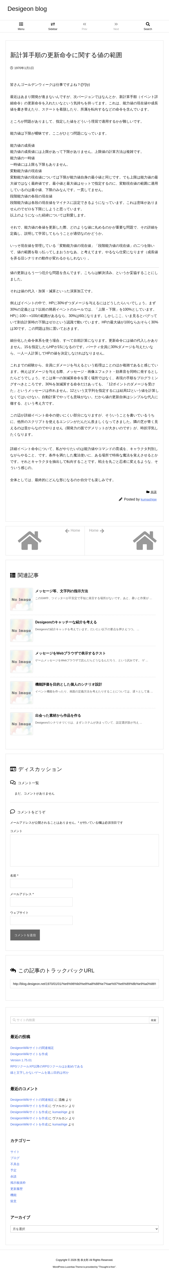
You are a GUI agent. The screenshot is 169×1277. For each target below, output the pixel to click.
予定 (13, 1170)
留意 (13, 1201)
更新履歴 (16, 1189)
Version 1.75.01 (21, 1060)
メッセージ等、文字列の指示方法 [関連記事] (61, 591)
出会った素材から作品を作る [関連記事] (58, 715)
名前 (14, 875)
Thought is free (107, 1267)
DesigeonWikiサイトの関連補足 (32, 1048)
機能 (13, 1195)
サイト (15, 1151)
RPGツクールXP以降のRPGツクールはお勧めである (46, 1066)
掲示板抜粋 (18, 1182)
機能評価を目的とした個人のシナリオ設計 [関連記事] (68, 684)
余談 (154, 492)
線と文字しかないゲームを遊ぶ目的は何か (39, 1072)
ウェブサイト (19, 912)
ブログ (15, 1158)
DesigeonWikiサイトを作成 (29, 1054)
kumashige (149, 499)
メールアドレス (22, 894)
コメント (16, 831)
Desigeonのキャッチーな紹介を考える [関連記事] (66, 622)
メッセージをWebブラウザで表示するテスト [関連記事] (70, 653)
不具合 (15, 1164)
